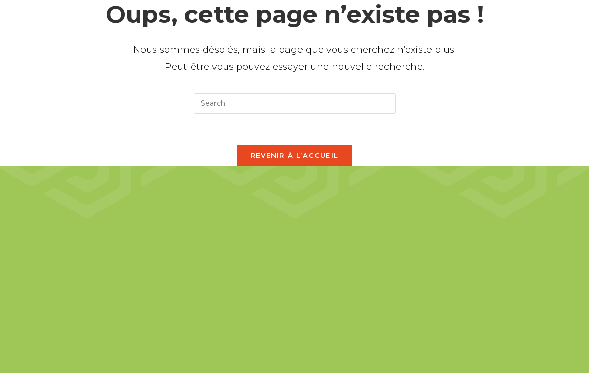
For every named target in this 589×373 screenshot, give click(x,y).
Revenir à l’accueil (295, 155)
